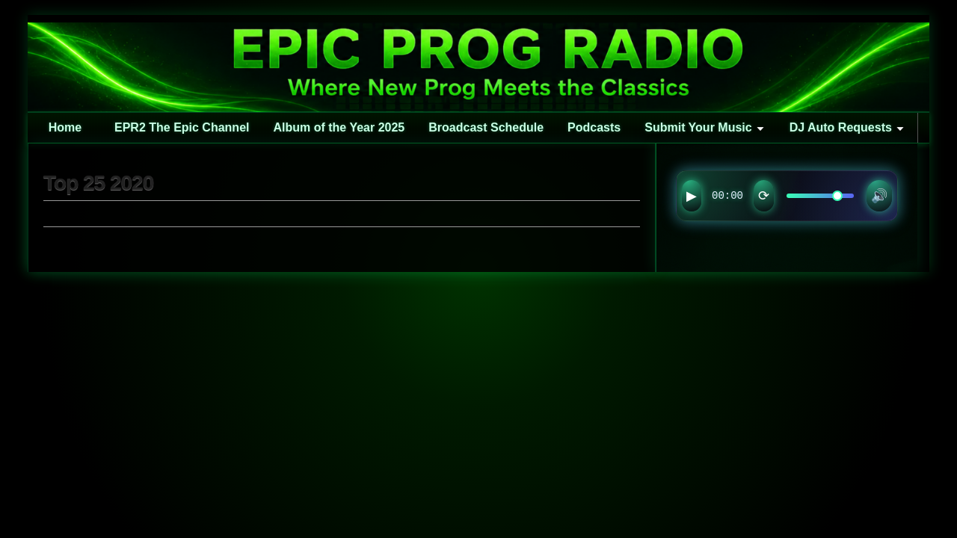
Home (65, 127)
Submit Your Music (697, 127)
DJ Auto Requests (841, 127)
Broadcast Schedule (486, 127)
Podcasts (594, 127)
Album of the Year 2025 (338, 127)
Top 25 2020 (98, 182)
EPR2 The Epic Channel (181, 127)
